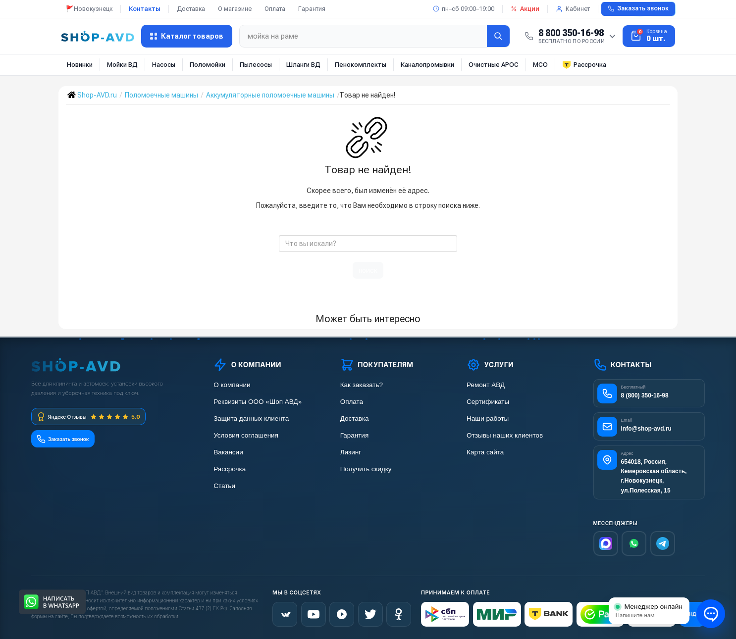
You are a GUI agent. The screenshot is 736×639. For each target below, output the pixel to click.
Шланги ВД (303, 64)
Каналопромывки (427, 64)
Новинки (80, 64)
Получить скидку (366, 469)
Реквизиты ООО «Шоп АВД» (257, 401)
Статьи (224, 486)
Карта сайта (485, 452)
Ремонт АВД (486, 385)
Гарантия (311, 8)
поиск (368, 270)
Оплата (274, 8)
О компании (231, 385)
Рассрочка (584, 64)
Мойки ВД (122, 64)
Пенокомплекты (360, 64)
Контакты (144, 8)
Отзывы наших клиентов (505, 435)
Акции (525, 8)
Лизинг (351, 452)
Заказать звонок (638, 8)
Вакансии (228, 452)
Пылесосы (256, 64)
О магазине (235, 8)
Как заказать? (361, 385)
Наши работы (488, 418)
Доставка (191, 8)
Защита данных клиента (251, 418)
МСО (540, 64)
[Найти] (498, 36)
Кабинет (573, 8)
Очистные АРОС (494, 64)
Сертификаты (488, 401)
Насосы (163, 64)
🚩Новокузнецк (89, 8)
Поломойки (207, 64)
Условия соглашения (245, 435)
